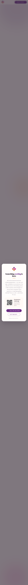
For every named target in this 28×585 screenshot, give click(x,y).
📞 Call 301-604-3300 (14, 310)
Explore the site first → (14, 318)
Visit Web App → (14, 314)
